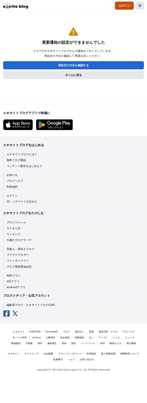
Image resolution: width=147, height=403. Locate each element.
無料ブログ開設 (16, 160)
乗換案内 (16, 343)
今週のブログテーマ (19, 240)
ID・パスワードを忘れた (22, 201)
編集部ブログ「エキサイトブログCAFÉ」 (32, 305)
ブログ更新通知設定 (19, 266)
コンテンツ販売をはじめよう (24, 166)
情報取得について (129, 353)
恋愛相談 (79, 337)
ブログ (66, 331)
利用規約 (12, 186)
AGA (102, 343)
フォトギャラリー (18, 260)
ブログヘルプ (15, 180)
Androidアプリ (16, 287)
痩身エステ (115, 343)
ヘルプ (71, 359)
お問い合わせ (87, 359)
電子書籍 (131, 343)
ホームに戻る (73, 75)
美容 (64, 343)
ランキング (13, 234)
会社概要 (48, 353)
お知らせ (12, 175)
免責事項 (58, 359)
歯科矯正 (52, 343)
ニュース (130, 337)
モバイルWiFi (20, 337)
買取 (91, 331)
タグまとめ (13, 228)
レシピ (116, 337)
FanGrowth (51, 331)
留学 (40, 343)
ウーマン (103, 337)
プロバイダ (128, 331)
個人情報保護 (108, 353)
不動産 (29, 343)
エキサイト (19, 331)
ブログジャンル (16, 222)
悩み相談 (65, 337)
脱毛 (73, 343)
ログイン (12, 195)
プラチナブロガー (18, 254)
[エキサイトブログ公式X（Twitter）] (15, 313)
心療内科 (50, 337)
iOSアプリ (13, 281)
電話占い (79, 331)
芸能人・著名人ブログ (20, 249)
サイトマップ (32, 353)
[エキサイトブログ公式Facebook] (6, 313)
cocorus (36, 337)
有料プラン (13, 275)
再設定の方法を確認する (73, 65)
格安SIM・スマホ (108, 331)
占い (91, 337)
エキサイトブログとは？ (22, 154)
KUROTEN (35, 331)
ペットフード (88, 343)
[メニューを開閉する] (140, 6)
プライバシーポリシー (70, 353)
